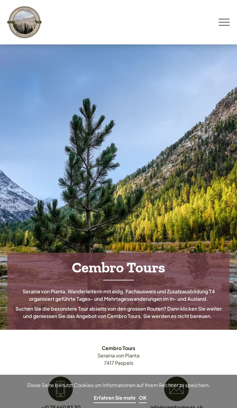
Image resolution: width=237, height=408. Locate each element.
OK (143, 397)
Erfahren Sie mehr (115, 397)
